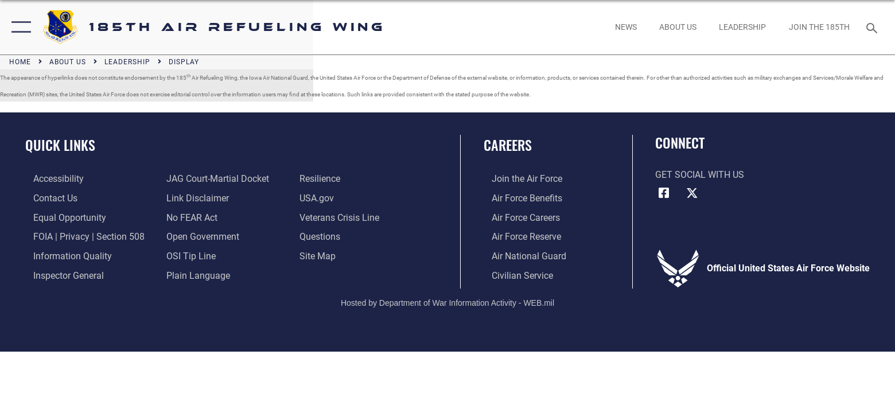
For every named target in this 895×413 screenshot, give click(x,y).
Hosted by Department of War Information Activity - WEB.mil (447, 301)
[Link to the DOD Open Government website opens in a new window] (200, 236)
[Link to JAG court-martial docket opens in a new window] (215, 178)
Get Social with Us (699, 174)
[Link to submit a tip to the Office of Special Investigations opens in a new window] (188, 255)
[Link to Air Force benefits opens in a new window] (519, 198)
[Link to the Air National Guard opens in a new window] (521, 255)
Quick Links (60, 145)
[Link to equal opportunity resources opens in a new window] (61, 217)
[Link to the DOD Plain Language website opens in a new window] (196, 274)
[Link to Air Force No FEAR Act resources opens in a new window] (189, 217)
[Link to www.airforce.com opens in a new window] (519, 178)
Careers (508, 145)
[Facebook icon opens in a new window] (663, 193)
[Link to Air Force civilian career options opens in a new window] (514, 274)
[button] (18, 27)
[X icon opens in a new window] (692, 193)
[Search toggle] (873, 27)
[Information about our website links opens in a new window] (195, 198)
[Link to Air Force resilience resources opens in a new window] (322, 178)
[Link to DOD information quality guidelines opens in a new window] (64, 255)
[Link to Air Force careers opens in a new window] (518, 217)
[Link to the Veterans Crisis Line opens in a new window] (342, 217)
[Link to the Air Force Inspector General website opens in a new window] (60, 274)
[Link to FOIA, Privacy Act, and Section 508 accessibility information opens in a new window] (81, 236)
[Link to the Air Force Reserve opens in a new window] (518, 236)
